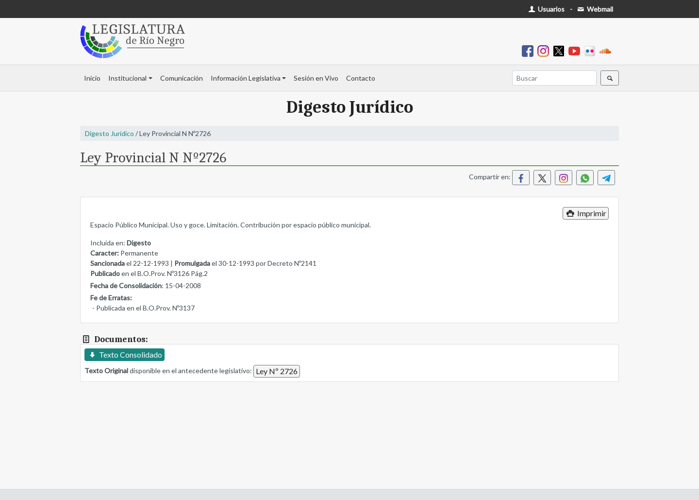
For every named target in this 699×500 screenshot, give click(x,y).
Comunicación (181, 78)
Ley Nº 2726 (277, 371)
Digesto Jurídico (109, 133)
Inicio (92, 78)
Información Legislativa (246, 78)
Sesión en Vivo (316, 78)
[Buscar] (554, 78)
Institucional (127, 78)
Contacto (360, 78)
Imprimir (585, 213)
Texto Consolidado (124, 354)
